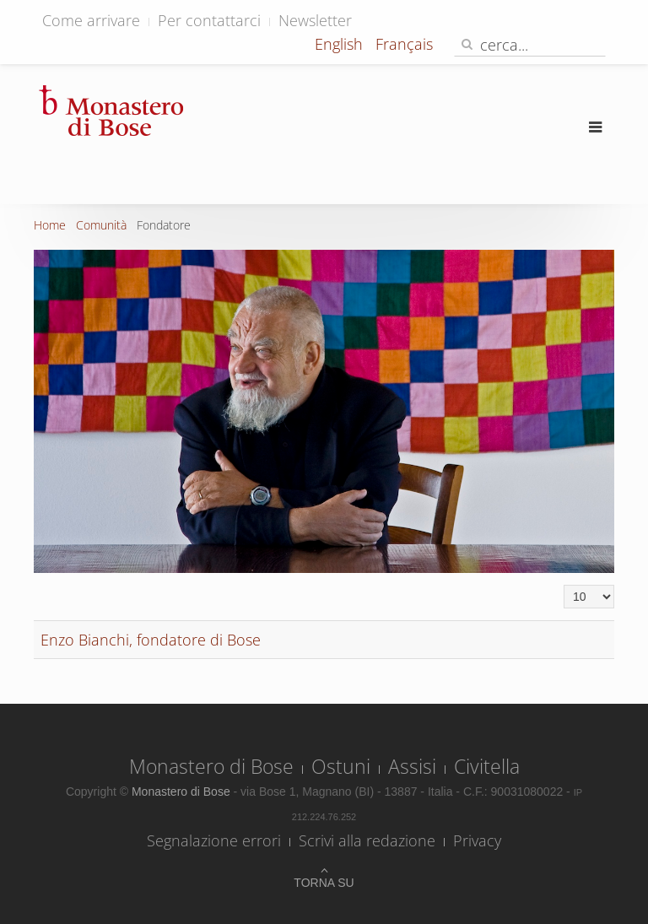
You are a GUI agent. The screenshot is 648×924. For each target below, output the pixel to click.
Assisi (412, 766)
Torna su (324, 882)
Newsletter (315, 20)
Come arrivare (91, 20)
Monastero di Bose (211, 766)
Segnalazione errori (214, 840)
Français (404, 44)
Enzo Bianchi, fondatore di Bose (150, 640)
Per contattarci (209, 20)
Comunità (101, 225)
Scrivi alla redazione (367, 840)
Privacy (477, 840)
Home (50, 225)
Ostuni (340, 766)
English (341, 44)
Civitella (487, 766)
